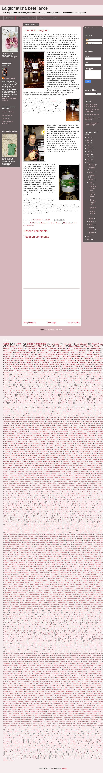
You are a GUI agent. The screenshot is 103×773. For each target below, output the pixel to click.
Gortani (11, 560)
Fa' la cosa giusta (88, 542)
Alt (92, 475)
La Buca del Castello (15, 580)
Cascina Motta (41, 514)
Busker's (83, 507)
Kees (56, 429)
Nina (102, 610)
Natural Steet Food (15, 610)
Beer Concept (32, 489)
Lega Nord (98, 584)
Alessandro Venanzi (55, 475)
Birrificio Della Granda (23, 370)
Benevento (55, 415)
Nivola (6, 612)
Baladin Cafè (46, 485)
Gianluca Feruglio (33, 397)
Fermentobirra (87, 544)
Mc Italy (35, 600)
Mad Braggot (47, 592)
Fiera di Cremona (41, 546)
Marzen (55, 380)
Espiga (85, 540)
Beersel (89, 489)
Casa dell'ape (12, 514)
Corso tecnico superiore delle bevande (88, 524)
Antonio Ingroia (49, 413)
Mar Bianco (45, 433)
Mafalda (19, 433)
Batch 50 (69, 487)
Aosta (44, 481)
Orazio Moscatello (76, 437)
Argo (82, 481)
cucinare (62, 348)
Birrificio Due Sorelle (8, 497)
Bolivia (99, 502)
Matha (78, 598)
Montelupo (23, 606)
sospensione (49, 465)
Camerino (76, 509)
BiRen (52, 388)
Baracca (89, 485)
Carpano (76, 419)
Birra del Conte (93, 493)
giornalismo (42, 407)
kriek (16, 362)
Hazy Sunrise (12, 564)
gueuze (69, 407)
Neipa (40, 610)
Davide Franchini (14, 423)
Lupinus (59, 590)
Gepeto (23, 554)
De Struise (59, 532)
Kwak (91, 429)
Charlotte (91, 419)
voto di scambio (47, 467)
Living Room (35, 588)
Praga (49, 374)
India (73, 570)
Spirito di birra (23, 447)
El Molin (74, 538)
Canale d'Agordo (22, 511)
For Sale (49, 548)
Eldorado (85, 538)
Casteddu (85, 514)
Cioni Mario (6, 522)
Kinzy (75, 576)
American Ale (18, 413)
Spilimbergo (13, 447)
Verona (28, 449)
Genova (17, 554)
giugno (91, 218)
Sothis (99, 401)
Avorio (84, 483)
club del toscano (10, 455)
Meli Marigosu (68, 600)
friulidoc (25, 354)
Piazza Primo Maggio (90, 439)
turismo (26, 386)
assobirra (85, 382)
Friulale (90, 550)
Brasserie (55, 344)
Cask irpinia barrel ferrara (65, 514)
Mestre (45, 399)
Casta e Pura (77, 514)
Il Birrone (28, 380)
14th (16, 469)
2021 (89, 146)
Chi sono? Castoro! (83, 518)
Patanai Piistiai (64, 439)
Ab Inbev (34, 386)
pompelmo (42, 463)
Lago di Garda (82, 582)
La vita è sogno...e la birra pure (92, 187)
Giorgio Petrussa (43, 556)
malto (98, 352)
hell (55, 459)
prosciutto (90, 385)
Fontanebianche (40, 548)
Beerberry (82, 489)
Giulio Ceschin (17, 558)
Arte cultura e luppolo (75, 413)
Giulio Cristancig (8, 427)
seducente (98, 409)
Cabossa (17, 509)
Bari (32, 487)
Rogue (51, 443)
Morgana (51, 606)
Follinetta (7, 548)
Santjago (70, 401)
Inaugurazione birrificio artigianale (61, 570)
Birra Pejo (45, 493)
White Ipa (42, 449)
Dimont (34, 423)
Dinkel (62, 534)
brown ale (39, 453)
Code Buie (74, 522)
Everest (34, 542)
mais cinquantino (53, 385)
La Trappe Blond (9, 582)
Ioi (48, 572)
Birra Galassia (32, 348)
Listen (28, 588)
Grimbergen (22, 562)
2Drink (38, 469)
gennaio (91, 233)
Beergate (28, 415)
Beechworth (16, 489)
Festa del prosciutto (20, 546)
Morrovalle (78, 606)
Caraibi (62, 419)
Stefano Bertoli (29, 382)
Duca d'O (63, 395)
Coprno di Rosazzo (38, 524)
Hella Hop (47, 564)
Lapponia (14, 584)
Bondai (42, 390)
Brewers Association (20, 419)
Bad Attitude (35, 388)
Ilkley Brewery (87, 568)
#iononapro (98, 467)
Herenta (69, 564)
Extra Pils (69, 542)
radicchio (98, 385)
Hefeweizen (31, 564)
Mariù (15, 598)
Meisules (60, 600)
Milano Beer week (54, 399)
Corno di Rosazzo (83, 392)
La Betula (83, 578)
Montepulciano (32, 606)
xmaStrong (72, 467)
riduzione (98, 463)
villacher (26, 467)
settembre (92, 175)
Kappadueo (40, 576)
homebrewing (54, 376)
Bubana (44, 507)
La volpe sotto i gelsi (50, 582)
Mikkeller (71, 602)
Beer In (21, 415)
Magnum (86, 592)
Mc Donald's (27, 600)
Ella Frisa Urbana (14, 540)
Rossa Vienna (10, 364)
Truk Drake (70, 447)
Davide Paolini (92, 530)
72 (71, 469)
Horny (48, 566)
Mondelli (46, 435)
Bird (31, 493)
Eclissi (70, 395)
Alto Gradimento (14, 477)
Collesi (90, 522)
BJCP (27, 485)
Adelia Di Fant (53, 386)
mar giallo (74, 368)
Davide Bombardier (61, 530)
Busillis (77, 507)
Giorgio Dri (34, 556)
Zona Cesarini (78, 449)
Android (59, 479)
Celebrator (74, 516)
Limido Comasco (69, 586)
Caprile (68, 511)
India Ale (79, 570)
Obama (51, 437)
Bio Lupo (87, 415)
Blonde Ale (29, 390)
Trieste (65, 223)
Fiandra (29, 546)
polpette (34, 463)
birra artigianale (81, 344)
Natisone (5, 610)
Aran (54, 481)
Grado (23, 427)
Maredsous (69, 596)
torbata (20, 386)
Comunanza (8, 524)
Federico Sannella (77, 544)
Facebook (21, 372)
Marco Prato (30, 399)
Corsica (74, 524)
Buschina (71, 507)
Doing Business (80, 534)
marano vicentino (65, 376)
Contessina (72, 392)
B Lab (5, 485)
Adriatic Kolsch (56, 471)
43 (68, 469)
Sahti (63, 443)
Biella (58, 388)
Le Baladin (86, 358)
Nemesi (46, 610)
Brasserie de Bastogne (96, 417)
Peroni (79, 439)
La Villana (28, 582)
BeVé (101, 487)
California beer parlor (46, 509)
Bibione (80, 415)
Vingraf (70, 223)
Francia (32, 550)
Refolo (5, 443)
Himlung (91, 564)
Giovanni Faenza (78, 556)
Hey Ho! (76, 564)
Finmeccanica (65, 546)
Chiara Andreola (9, 78)
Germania (38, 554)
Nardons (86, 608)
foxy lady (69, 457)
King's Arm (69, 576)
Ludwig (39, 590)
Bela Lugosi (11, 491)
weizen (40, 354)
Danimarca (82, 528)
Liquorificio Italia (21, 588)
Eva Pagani (27, 542)
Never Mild (57, 610)
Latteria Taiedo (34, 584)
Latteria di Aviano (44, 584)
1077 (12, 469)
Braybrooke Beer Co (47, 505)
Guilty (48, 562)
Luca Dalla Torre (97, 358)
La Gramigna (23, 431)
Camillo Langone (85, 509)
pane (72, 385)
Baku (38, 485)
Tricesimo (67, 344)
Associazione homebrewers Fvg (56, 354)
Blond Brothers (53, 417)
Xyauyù (49, 449)
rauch (91, 463)
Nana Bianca (79, 608)
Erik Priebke (78, 540)
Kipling (80, 576)
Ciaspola (68, 520)
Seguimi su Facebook (92, 28)
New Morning (14, 437)
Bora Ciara (63, 417)
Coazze (63, 522)
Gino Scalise (19, 556)
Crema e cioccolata (69, 526)
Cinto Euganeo (97, 520)
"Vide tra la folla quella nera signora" (92, 110)
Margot (76, 596)
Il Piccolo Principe (54, 568)
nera (32, 409)
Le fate (72, 584)
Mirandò (16, 435)
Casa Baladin (94, 511)
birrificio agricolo (16, 453)
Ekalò (60, 538)
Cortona (13, 526)
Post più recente (29, 323)
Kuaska (93, 397)
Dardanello (95, 528)
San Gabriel (70, 374)
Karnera (48, 576)
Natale (91, 399)
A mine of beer (78, 469)
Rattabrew (47, 401)
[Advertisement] (51, 304)
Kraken (38, 578)
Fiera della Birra (95, 348)
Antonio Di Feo (14, 481)
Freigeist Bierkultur (69, 550)
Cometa (101, 522)
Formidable (44, 425)
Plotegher (98, 380)
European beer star (16, 542)
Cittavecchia (7, 356)
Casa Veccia (52, 378)
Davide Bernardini (49, 530)
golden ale (6, 459)
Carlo (73, 511)
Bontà (18, 504)
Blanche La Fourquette (38, 502)
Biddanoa (89, 491)
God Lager (56, 558)
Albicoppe (33, 473)
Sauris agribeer (25, 445)
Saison (90, 352)
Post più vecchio (73, 323)
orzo (46, 409)
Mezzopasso (100, 600)
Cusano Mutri (88, 421)
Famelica (54, 544)
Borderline (43, 348)
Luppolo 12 (81, 431)
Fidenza (95, 423)
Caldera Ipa (35, 509)
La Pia (57, 580)
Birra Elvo (65, 388)
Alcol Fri (61, 473)
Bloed (52, 502)
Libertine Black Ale (62, 431)
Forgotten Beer (9, 397)
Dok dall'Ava (89, 534)
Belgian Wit (19, 491)
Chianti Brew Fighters (52, 358)
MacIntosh (31, 592)
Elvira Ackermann (43, 423)
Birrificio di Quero (8, 390)
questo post (53, 101)
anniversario (29, 451)
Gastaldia (87, 552)
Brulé (28, 507)
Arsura (64, 413)
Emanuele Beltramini (58, 362)
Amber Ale (74, 386)
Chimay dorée (13, 520)
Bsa (38, 507)
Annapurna (82, 479)
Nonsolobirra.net (7, 115)
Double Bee (45, 536)
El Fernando (67, 538)
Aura (74, 483)
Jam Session (20, 574)
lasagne (95, 459)
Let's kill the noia (42, 586)
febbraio (92, 230)
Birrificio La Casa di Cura (36, 497)
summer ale (17, 411)
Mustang (48, 608)
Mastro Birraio (50, 223)
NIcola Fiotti (66, 608)
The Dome (50, 447)
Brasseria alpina (86, 370)
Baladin (5, 415)
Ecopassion (33, 538)
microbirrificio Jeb (49, 461)
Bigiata (9, 493)
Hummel (59, 566)
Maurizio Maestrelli (81, 433)
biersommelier (7, 405)
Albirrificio (41, 473)
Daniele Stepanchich (23, 395)
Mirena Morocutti (24, 604)
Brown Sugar (16, 507)
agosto (91, 179)
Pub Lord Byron (88, 441)
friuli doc (98, 360)
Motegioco (100, 606)
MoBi (23, 435)
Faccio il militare (39, 544)
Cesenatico (35, 518)
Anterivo (89, 479)
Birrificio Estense (36, 370)
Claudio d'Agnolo (55, 522)
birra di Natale (46, 368)
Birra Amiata (37, 493)
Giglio (96, 554)
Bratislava (75, 504)
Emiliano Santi (78, 395)
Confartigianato (67, 358)
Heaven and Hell (22, 564)
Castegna (92, 514)
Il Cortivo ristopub (89, 566)
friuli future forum (79, 457)
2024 (89, 137)
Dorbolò (38, 536)
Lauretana (54, 584)
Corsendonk (67, 524)
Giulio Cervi (8, 558)
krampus (87, 459)
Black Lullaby (94, 499)
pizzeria (27, 463)
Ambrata (29, 362)
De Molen (35, 532)
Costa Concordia (21, 526)
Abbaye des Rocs (96, 469)
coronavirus (41, 385)
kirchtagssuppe (70, 459)
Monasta (71, 604)
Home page (9, 18)
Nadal (85, 399)
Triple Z (62, 447)
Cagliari (24, 509)
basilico (67, 451)
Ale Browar (68, 473)
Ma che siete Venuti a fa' (19, 592)
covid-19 (63, 455)
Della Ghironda (94, 532)
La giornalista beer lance (25, 8)
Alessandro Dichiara (29, 475)
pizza (66, 409)
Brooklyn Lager (7, 507)
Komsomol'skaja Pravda (21, 578)
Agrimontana (84, 471)
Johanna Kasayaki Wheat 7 (67, 574)
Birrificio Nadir (60, 497)
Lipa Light (90, 586)
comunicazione (81, 405)
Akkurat (11, 473)
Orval (93, 437)
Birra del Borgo (84, 388)
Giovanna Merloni (46, 397)
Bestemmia (57, 491)
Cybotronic (41, 528)
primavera (50, 463)
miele (81, 368)
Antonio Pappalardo (25, 481)
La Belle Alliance (75, 578)
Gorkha (5, 560)
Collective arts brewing (10, 421)
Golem (69, 558)
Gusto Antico (60, 562)
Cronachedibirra (7, 528)
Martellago (29, 598)
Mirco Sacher (15, 604)
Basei (19, 378)
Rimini (5, 350)
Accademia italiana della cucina (25, 471)
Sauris (13, 350)
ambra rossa (79, 403)
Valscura (53, 348)
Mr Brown (13, 608)
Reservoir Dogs (20, 443)
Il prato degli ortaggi (66, 568)
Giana (72, 554)
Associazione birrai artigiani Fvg (22, 358)
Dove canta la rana (65, 536)
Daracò (89, 528)
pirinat (74, 376)
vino (32, 411)
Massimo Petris (51, 598)
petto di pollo (9, 463)
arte (37, 451)
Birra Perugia (53, 493)
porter (22, 362)
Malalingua (98, 592)
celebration (74, 453)
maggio (91, 221)
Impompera (33, 570)
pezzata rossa (19, 463)
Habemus (73, 562)
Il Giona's (86, 372)
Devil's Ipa (40, 534)
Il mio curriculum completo (26, 18)
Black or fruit (12, 502)
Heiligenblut (40, 564)
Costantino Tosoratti (33, 526)
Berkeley (38, 491)
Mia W (7, 602)
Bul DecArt (63, 507)
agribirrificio (80, 360)
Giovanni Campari (66, 556)
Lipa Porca (98, 586)
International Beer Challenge (10, 572)
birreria (90, 356)
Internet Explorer (24, 572)
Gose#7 (23, 560)
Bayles (96, 487)
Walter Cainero (35, 368)
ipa (21, 346)
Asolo (30, 483)
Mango (77, 594)
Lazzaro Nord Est (63, 584)
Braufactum (19, 505)
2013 (89, 239)
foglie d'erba (60, 346)
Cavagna (22, 516)
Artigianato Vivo (97, 481)
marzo (91, 227)
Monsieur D (62, 435)
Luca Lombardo (12, 590)
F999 (89, 423)
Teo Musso (50, 360)
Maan (13, 433)
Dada (60, 528)
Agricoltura (70, 471)
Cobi (68, 522)
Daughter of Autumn (37, 530)
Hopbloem (41, 566)
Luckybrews (11, 399)
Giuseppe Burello (70, 372)
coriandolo (42, 455)
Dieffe (57, 534)
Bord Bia (24, 504)
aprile (91, 224)
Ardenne (70, 481)
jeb (33, 354)
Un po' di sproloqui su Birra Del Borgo (92, 124)
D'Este (47, 528)
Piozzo (34, 401)
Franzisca (54, 550)
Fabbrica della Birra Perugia (16, 544)
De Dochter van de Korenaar (12, 532)
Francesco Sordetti (23, 550)
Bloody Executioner (61, 502)
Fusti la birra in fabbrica (40, 552)
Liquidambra (97, 366)
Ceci (55, 516)
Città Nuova (5, 118)
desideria (85, 455)
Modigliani (30, 435)
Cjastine (98, 419)
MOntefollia (8, 592)
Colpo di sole (23, 421)
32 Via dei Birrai (47, 469)
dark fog (71, 455)
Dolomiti (5, 536)
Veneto (31, 403)
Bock (35, 390)
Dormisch (55, 395)
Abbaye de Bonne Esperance (63, 411)
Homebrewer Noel (16, 566)
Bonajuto (12, 504)
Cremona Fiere (80, 526)
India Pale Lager (88, 570)
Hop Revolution (27, 566)
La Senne (77, 580)
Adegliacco (47, 471)
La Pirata (32, 431)
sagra (90, 409)
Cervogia (83, 419)
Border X (30, 504)
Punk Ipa (98, 441)
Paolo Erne (19, 360)
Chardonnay (56, 518)
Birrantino (39, 495)
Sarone (28, 360)
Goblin (49, 558)
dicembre (92, 165)
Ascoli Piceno (17, 483)
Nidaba (90, 610)
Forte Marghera (58, 548)
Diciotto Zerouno (75, 378)
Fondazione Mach (17, 548)
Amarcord (28, 477)
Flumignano (35, 425)
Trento (11, 403)
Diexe (33, 395)
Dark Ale (11, 530)
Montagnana (6, 606)
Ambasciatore (7, 413)
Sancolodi (24, 368)
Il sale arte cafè (78, 568)
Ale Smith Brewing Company (81, 473)
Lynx (89, 590)
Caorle (43, 511)
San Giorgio (70, 443)
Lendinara (27, 586)
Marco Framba (35, 596)
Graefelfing (38, 560)
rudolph (10, 465)
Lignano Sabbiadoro (58, 586)
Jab (14, 574)
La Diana (98, 429)
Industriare (98, 570)
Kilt (63, 576)
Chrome (62, 520)
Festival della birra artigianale (63, 350)
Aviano (79, 483)
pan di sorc (53, 409)
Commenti (90, 43)
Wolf (89, 374)
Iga (59, 366)
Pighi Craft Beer (22, 441)
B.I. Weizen (12, 485)
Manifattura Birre (92, 594)
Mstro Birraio (21, 608)
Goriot (99, 558)
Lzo (93, 590)
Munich (35, 608)
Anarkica (93, 477)
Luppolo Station (91, 431)
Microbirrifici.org (62, 602)
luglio (91, 182)
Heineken (66, 397)
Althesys (5, 477)
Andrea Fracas (29, 479)
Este (90, 540)
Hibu (86, 564)
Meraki (38, 399)
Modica (61, 604)
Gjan (35, 558)
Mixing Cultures (53, 604)
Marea (62, 596)
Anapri (26, 413)
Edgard (39, 538)
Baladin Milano (56, 485)
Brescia (57, 505)
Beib (4, 491)
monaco (58, 461)
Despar (22, 534)
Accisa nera (43, 386)
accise (31, 364)
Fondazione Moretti (29, 548)
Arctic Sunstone (62, 481)
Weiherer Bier (47, 403)
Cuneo (34, 528)
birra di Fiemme (18, 405)
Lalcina (99, 582)
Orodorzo (87, 437)
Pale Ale (17, 354)
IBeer (21, 380)
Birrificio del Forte (43, 499)
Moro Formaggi (69, 606)
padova (84, 461)
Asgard (25, 483)
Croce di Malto (63, 378)
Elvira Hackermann (26, 540)
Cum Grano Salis (26, 528)
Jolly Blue (79, 574)
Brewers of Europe (66, 505)
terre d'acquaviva (60, 465)
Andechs (5, 479)
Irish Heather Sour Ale (65, 572)
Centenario (6, 518)
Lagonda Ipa (91, 582)
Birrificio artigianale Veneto (22, 417)
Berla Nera (64, 415)
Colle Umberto (82, 522)
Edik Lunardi (46, 538)
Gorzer (17, 560)
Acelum (5, 370)
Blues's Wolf (71, 502)
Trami (5, 403)
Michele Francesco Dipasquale (28, 602)
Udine (6, 343)
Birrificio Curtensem (96, 495)
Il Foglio (98, 566)
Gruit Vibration (40, 562)
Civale (24, 522)
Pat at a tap (54, 439)
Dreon (79, 536)
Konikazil (31, 578)
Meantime (41, 600)
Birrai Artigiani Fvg (23, 495)
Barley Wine (44, 388)
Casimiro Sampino (52, 514)
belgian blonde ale (84, 451)
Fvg (69, 425)
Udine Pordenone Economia (7, 122)
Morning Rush (59, 606)
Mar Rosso (54, 433)
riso (4, 465)
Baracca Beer (97, 485)
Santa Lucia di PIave (34, 346)
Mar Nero (6, 368)
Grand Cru (30, 427)
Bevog (63, 491)
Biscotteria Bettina (62, 499)
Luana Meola (95, 588)
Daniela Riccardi (10, 395)
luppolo (42, 350)
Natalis (86, 435)
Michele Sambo (52, 602)
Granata (74, 560)
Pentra (14, 401)
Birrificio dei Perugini (31, 499)
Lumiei (53, 590)
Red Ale (56, 374)
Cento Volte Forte (15, 518)
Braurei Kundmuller (35, 505)
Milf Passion (83, 602)
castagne (33, 385)
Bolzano (5, 504)
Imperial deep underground (21, 570)
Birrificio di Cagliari (73, 370)
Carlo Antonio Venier (25, 392)
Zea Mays (63, 449)
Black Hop (77, 499)
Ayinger (99, 483)
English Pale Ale (64, 423)
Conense (49, 421)
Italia (34, 380)
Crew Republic (90, 526)
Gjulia (53, 366)
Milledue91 (8, 435)
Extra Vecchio (78, 542)
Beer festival (56, 489)
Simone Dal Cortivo (81, 401)
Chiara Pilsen (97, 370)
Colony (65, 392)
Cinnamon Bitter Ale (86, 520)
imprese (61, 459)
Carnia (43, 392)
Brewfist (30, 419)
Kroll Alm (44, 578)
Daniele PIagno (73, 528)
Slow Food (19, 382)
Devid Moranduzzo (31, 534)
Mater (72, 433)
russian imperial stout (21, 465)
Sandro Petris (15, 445)
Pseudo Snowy (77, 441)
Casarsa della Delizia (30, 514)
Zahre (49, 346)
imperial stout (7, 362)
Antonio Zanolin (84, 386)
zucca (91, 376)
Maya (21, 600)
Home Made (6, 566)
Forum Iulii (76, 548)
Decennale (74, 532)
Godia (17, 427)
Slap (6, 447)
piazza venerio (80, 385)
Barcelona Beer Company (22, 487)
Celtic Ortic (90, 516)
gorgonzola (28, 459)
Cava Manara (14, 516)
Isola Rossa (86, 572)
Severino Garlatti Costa (22, 352)
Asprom (12, 378)
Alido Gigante (97, 411)
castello (66, 453)
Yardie (55, 449)
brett (34, 405)
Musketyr (41, 608)
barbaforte (59, 451)
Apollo (58, 413)
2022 (89, 143)
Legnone (87, 366)
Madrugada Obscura (70, 592)
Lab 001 (60, 582)
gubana (62, 407)
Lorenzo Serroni (98, 362)
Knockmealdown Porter (95, 576)
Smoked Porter (81, 374)
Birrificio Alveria (85, 495)
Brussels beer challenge (68, 390)
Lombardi (60, 588)
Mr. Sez (78, 435)
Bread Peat (8, 419)
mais (12, 461)
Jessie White (55, 574)
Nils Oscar (78, 380)
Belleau (32, 491)
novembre (92, 168)
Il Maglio (81, 397)
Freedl (60, 550)
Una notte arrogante (91, 213)
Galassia (77, 358)
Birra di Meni (18, 348)
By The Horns (97, 507)
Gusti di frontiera (94, 350)
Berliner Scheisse (47, 491)
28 (34, 469)
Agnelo (63, 471)
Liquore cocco (11, 588)
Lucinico (33, 590)
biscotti (28, 405)
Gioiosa (27, 556)
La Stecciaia (92, 580)
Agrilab (76, 471)
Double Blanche (54, 536)
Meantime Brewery (51, 600)
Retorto (5, 382)
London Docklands (69, 588)
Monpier (54, 435)
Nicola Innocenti (25, 437)
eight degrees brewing (11, 457)
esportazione (31, 457)
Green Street (97, 560)
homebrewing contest (89, 407)
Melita (75, 600)
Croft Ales (98, 526)
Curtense (79, 421)
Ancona (99, 477)
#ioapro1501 (90, 467)
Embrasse (35, 540)
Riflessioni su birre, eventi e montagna (91, 105)
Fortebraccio (67, 548)
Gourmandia (57, 397)
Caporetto (49, 511)
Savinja (34, 445)
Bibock (83, 491)
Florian (95, 546)
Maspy (43, 598)
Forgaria (59, 372)
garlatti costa (44, 352)
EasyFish (25, 538)
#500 (83, 467)
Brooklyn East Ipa (96, 505)
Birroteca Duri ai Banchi (39, 417)
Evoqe (83, 423)
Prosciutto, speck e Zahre (91, 194)
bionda (83, 356)
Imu (88, 397)
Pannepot (33, 439)
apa (26, 356)
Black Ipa (37, 378)
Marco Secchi (55, 596)
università (6, 358)
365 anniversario (61, 469)
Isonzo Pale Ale (34, 429)
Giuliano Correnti (98, 556)
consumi (90, 405)
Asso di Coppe (96, 386)
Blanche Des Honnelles (24, 502)
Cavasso (49, 516)
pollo (71, 409)
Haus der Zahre (89, 562)
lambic (63, 364)
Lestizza (34, 586)
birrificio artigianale (36, 343)
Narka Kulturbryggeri (96, 608)
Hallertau (80, 562)
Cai (29, 509)
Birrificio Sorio (20, 499)
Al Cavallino (19, 473)
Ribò (29, 443)
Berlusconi (73, 415)
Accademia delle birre (75, 364)
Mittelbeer (44, 604)
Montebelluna (15, 606)
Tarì (44, 447)
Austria (12, 370)
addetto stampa (89, 449)
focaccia (61, 457)
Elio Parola (92, 538)
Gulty (54, 427)
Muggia (79, 399)
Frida (77, 550)
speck (85, 376)
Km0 (86, 576)
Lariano (21, 584)
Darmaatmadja (26, 530)
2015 (89, 162)
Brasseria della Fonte (81, 417)
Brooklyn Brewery (85, 505)
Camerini (8, 392)
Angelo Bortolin (67, 479)
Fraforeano (6, 550)
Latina (26, 584)
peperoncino (99, 461)
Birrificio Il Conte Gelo (22, 497)
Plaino (83, 352)
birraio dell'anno (8, 385)
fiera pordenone (30, 376)
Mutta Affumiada (57, 608)
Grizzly (38, 427)
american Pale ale (18, 451)
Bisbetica (52, 499)
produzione (66, 463)
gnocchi (50, 407)
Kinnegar (76, 429)
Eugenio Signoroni (98, 540)
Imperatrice (8, 570)
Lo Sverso (53, 588)
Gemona (86, 425)
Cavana (43, 516)
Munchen (29, 608)
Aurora (27, 388)
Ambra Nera (50, 477)
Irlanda (26, 429)
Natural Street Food (27, 610)
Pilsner (31, 441)
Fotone (99, 548)
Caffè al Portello (90, 390)
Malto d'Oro (45, 594)
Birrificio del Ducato (93, 354)
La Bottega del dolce (94, 578)
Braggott (42, 504)
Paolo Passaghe (88, 380)
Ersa (83, 378)
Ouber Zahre (7, 439)
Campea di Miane (96, 509)
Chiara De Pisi (93, 518)
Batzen (75, 487)
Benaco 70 (6, 354)
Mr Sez (73, 399)
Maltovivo (27, 433)
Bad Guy (98, 413)
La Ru (99, 372)
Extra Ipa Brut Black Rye (58, 542)
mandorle (25, 461)
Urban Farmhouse (21, 403)
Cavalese (29, 516)
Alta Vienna (98, 475)
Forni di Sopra (72, 362)
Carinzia (69, 419)
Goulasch (30, 560)
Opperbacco (32, 374)
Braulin (25, 505)
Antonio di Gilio (37, 481)
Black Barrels (19, 390)
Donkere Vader (13, 536)
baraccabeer (97, 374)
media (32, 461)
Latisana (52, 431)
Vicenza (38, 403)
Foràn (82, 548)
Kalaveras (32, 576)
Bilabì (15, 493)
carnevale (25, 385)
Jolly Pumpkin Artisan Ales (90, 574)
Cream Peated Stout (57, 526)
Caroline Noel (80, 511)
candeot (46, 453)
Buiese (57, 507)
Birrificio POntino (83, 497)
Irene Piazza (54, 572)
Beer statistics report (66, 489)
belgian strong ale (95, 382)
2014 (89, 236)
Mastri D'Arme (64, 433)
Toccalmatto (60, 360)
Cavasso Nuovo (28, 366)
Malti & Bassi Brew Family (33, 594)
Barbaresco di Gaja (8, 487)
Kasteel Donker (56, 576)
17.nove (21, 469)
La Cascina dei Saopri (28, 580)
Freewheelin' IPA (84, 362)
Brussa (57, 390)
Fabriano (87, 395)
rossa (79, 376)
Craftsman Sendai (45, 526)
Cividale (36, 522)
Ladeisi (67, 582)
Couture (93, 392)
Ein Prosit (54, 538)
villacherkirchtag (35, 467)
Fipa (28, 425)
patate (60, 409)
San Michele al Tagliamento (85, 443)
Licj (50, 586)
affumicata (70, 360)
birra (18, 343)
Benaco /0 (36, 415)
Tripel (56, 382)
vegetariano (6, 467)
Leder (91, 584)
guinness (49, 459)
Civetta (30, 522)
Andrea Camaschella (36, 413)
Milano (61, 380)
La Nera (52, 580)
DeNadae (66, 532)
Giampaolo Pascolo (63, 554)
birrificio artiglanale (42, 364)
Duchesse (13, 538)
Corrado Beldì (58, 524)
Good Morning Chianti (78, 558)
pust (86, 463)
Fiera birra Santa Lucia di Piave (45, 372)
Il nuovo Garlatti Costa (92, 114)
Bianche (69, 491)
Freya (52, 425)
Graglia (45, 560)
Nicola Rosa (83, 610)
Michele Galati (42, 602)
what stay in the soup (60, 467)
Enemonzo (54, 423)
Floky (90, 546)
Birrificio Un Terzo (60, 370)
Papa (39, 439)
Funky (16, 552)
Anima (75, 479)
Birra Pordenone (63, 493)
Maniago (83, 594)
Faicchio (48, 544)
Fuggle (58, 425)
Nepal (99, 435)
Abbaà (5, 471)
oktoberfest (39, 409)
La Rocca (70, 580)
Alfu (63, 475)
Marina (90, 596)
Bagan (33, 485)
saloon (31, 465)
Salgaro (63, 401)
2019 (89, 151)
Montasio (71, 435)
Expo (89, 378)
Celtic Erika (82, 516)
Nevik (76, 610)
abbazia (70, 403)
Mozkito (7, 608)
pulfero (81, 463)
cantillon (64, 405)
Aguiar (90, 471)
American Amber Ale (66, 477)
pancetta (91, 461)
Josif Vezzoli (12, 576)
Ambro (56, 477)
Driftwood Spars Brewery (89, 536)
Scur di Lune (42, 445)
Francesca (14, 550)
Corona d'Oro (48, 524)
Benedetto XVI (45, 415)
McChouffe (92, 433)
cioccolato (6, 376)
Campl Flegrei (7, 511)
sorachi (5, 386)
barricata (98, 403)
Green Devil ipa (88, 560)
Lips (4, 588)
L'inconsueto (78, 366)
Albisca (48, 473)
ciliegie (95, 453)
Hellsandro (62, 564)
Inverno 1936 (42, 572)
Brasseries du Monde (65, 504)
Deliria (80, 532)
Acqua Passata (38, 471)
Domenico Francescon (43, 395)
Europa (7, 542)
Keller (62, 429)
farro (35, 407)
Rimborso (36, 443)
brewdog (40, 405)
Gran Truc (58, 560)
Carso (87, 511)
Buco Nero (50, 507)
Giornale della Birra (8, 112)
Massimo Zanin (71, 598)
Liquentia (6, 374)
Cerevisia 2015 (26, 518)
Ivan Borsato (67, 366)
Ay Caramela (92, 483)
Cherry (73, 518)
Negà (35, 610)
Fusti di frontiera (21, 397)
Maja (92, 592)
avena (51, 451)
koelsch (80, 459)
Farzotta (68, 544)
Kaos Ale (49, 429)
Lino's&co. (79, 586)
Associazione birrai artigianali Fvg (13, 388)
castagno (59, 453)
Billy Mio (20, 493)
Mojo (66, 604)
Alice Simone (69, 475)
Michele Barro (14, 602)
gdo (94, 457)
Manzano (12, 596)
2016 (89, 159)
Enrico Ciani (43, 540)
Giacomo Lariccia (96, 425)
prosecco (74, 463)
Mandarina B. (69, 594)
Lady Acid (73, 582)
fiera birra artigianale (17, 376)
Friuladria (83, 550)
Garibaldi (80, 552)
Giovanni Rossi (88, 556)
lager (57, 356)
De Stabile (51, 532)
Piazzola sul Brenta (23, 401)
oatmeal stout (64, 385)
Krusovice (51, 578)
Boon (44, 378)
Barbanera (13, 415)
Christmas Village (53, 520)
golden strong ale (17, 459)
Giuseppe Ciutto (27, 558)
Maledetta (21, 594)
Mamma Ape (53, 594)
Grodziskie (14, 380)
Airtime (96, 471)
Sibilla (71, 445)
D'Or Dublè (54, 528)
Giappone (90, 554)
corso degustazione (53, 455)
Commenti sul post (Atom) (54, 330)
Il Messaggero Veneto (42, 568)
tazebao (12, 386)
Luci (19, 590)
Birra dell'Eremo (12, 495)
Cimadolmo (76, 520)
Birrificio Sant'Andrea (8, 499)
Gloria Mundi (42, 558)
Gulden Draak (47, 427)
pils (69, 348)
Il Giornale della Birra (15, 568)
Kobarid (5, 578)
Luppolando (9, 360)
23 (31, 469)
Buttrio (49, 419)
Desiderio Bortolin (13, 534)
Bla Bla (71, 499)
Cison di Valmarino (16, 522)
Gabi (49, 552)
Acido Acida (88, 364)
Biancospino (77, 491)
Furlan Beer (28, 552)
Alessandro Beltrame (16, 475)
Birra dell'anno (97, 415)
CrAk (64, 421)
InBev (48, 570)
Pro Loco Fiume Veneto (64, 441)
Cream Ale (71, 421)
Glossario (53, 18)
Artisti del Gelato (7, 483)
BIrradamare (20, 485)
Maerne (80, 592)
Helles (79, 372)
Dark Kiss (18, 530)
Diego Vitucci (25, 423)
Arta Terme (88, 481)
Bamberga (71, 485)
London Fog (79, 588)
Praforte (43, 441)
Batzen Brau (83, 487)
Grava (80, 560)
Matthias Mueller (7, 600)
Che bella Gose (66, 518)
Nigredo (96, 610)
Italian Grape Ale (95, 572)
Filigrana (58, 546)
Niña (12, 612)
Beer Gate (48, 489)
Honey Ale (74, 397)
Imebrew (95, 568)
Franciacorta (39, 550)
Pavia (73, 439)
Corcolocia (57, 421)
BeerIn (75, 489)
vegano (99, 465)
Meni (19, 374)
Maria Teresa (83, 596)
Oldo (57, 437)
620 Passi (39, 411)
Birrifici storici (57, 495)
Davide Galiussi (72, 530)
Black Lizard (85, 499)
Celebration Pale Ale (64, 516)
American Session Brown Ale (80, 477)
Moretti (45, 606)
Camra (14, 511)
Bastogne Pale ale (46, 487)
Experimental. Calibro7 (44, 542)
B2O (53, 352)
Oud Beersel (17, 439)
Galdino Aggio (72, 552)
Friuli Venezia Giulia (45, 356)
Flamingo (84, 546)
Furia (22, 552)
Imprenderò (41, 570)
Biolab (26, 493)
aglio (97, 449)
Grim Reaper (14, 562)
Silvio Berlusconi (80, 445)
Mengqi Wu (82, 600)
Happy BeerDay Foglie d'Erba (92, 201)
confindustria (33, 455)
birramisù (57, 368)
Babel (91, 413)
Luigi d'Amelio (46, 590)
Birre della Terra (48, 495)
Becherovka (8, 489)
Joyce (43, 429)
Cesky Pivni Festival (45, 518)
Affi (62, 386)
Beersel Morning (97, 489)
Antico (95, 479)
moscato (65, 461)
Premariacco (51, 441)
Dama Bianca (7, 372)
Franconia (47, 550)
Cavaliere (36, 516)
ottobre (91, 172)
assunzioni (44, 451)
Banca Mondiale (80, 485)
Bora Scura (49, 390)
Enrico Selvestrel (59, 540)
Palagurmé (42, 374)
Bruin (23, 507)
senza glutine (7, 411)
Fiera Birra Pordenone (70, 356)
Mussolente (69, 380)
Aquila (49, 481)
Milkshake (91, 602)
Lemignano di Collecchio (16, 586)
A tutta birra (48, 411)
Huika (53, 566)
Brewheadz (75, 505)
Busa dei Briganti (40, 419)
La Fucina (45, 580)
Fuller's (11, 552)
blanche (6, 348)
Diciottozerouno (50, 534)
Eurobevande (75, 423)
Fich (34, 546)
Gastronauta (95, 552)
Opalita (7, 401)
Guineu (53, 562)
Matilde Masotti (86, 598)
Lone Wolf (87, 588)
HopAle (35, 566)
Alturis (22, 477)
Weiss (56, 403)
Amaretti (35, 477)
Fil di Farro (51, 546)
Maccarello (39, 592)
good (56, 407)
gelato (99, 457)
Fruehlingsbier (97, 550)
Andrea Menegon (39, 479)
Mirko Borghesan (35, 604)
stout (49, 350)
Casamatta (20, 514)
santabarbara (39, 465)
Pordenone (11, 346)
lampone (15, 409)
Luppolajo (72, 590)
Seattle (50, 445)
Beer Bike (24, 489)
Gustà (67, 562)
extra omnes (41, 457)
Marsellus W (21, 598)
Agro (66, 386)
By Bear (90, 507)
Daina (65, 528)
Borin (36, 504)
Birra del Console (82, 493)
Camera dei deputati (66, 509)
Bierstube (96, 491)
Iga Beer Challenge (78, 566)
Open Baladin (65, 437)
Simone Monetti (91, 445)
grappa (42, 459)
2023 (89, 140)
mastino (98, 356)
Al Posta (26, 473)
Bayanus (90, 487)
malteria (18, 461)
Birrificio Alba (75, 495)
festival (55, 457)
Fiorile (72, 546)
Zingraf (70, 449)
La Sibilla (84, 580)
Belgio (33, 356)
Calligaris (56, 509)
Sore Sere (92, 401)
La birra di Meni (42, 431)
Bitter (7, 366)
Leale (86, 584)
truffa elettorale (90, 465)
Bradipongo (39, 358)
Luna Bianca (21, 399)
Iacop (69, 566)
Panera (25, 439)
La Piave (63, 580)
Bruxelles (80, 390)
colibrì (18, 455)
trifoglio (81, 465)
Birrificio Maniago (49, 497)
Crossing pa (17, 528)
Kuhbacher (85, 429)
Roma (12, 382)
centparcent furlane (85, 453)
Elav (15, 372)
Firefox (78, 546)
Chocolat (21, 520)
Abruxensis (11, 471)
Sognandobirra (21, 364)
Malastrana (13, 594)
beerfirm (74, 451)
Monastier (38, 435)
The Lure (18, 356)
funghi (88, 457)
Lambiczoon (6, 584)
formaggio (40, 376)
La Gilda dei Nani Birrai (10, 431)
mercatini (39, 461)
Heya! (81, 564)
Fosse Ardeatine (91, 548)
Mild (77, 602)
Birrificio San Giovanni (95, 497)
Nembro (92, 435)
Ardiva (76, 481)
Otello (99, 437)
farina (49, 457)
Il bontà (14, 429)
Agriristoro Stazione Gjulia (82, 411)
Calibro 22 (100, 390)
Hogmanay (98, 564)
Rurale (57, 443)
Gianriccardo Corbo (81, 554)
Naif (72, 608)
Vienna (35, 449)
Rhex (62, 374)
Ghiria (54, 554)
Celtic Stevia (98, 516)
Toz (57, 447)
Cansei (31, 511)
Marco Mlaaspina (45, 596)
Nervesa (5, 437)
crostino (29, 407)
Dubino (7, 538)
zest (78, 467)
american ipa (89, 403)
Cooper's (28, 524)
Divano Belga (70, 534)
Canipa (15, 392)
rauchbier (78, 409)
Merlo (88, 600)
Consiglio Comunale (19, 524)
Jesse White (46, 574)
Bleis (47, 502)
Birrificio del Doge (96, 388)
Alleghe (88, 475)
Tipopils (50, 382)
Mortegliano (92, 606)
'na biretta (5, 469)
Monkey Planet (97, 604)
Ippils (19, 429)
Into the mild (34, 572)
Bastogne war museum (59, 487)
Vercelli (22, 449)
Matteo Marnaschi (96, 598)
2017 (89, 157)
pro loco (58, 463)
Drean (73, 536)
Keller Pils (69, 429)
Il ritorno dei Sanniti (92, 208)
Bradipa (70, 417)
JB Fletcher (8, 574)
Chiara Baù (57, 392)
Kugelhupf (59, 578)
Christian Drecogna (42, 520)
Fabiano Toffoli (29, 544)
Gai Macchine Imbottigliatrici (59, 552)
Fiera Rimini (30, 372)
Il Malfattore (32, 568)
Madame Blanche (57, 592)
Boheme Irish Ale (91, 502)
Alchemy (54, 473)
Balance (64, 485)
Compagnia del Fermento (36, 421)
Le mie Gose (79, 584)
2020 (89, 148)
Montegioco (64, 399)
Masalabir (36, 598)
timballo (69, 465)
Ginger (5, 556)
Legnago (5, 586)
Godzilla (32, 223)
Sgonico (65, 445)
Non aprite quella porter (39, 437)
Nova (24, 374)
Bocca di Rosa (81, 502)
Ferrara (95, 378)
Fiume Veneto (81, 350)
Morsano (85, 606)
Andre (11, 479)
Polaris (40, 401)
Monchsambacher (87, 604)
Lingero (73, 431)
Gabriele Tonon (77, 425)
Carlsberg (36, 392)
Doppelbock (31, 536)
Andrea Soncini (51, 479)
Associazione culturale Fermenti (47, 483)
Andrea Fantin (19, 479)
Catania (7, 516)
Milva (97, 602)
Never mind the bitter (67, 610)
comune (25, 455)
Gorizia (96, 346)
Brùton (33, 507)
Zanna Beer (70, 382)
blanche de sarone (28, 453)
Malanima (5, 594)
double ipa (94, 455)
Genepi (11, 554)
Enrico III (51, 540)
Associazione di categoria (64, 483)
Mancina (61, 594)
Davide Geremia (82, 530)
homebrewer (77, 407)
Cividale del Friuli (44, 522)
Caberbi (11, 509)
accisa (78, 382)
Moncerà (78, 604)
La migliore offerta (37, 582)
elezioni (23, 457)
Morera (40, 606)
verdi (14, 467)
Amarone (42, 477)
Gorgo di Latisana (91, 558)
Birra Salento (72, 493)
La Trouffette (19, 582)
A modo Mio (87, 469)
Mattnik (16, 600)
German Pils (30, 554)
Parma (46, 439)
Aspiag (35, 483)
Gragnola (51, 560)
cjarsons (71, 405)
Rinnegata (59, 223)
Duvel (19, 538)
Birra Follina (73, 388)
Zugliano (62, 403)
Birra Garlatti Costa (80, 348)
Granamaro (67, 560)
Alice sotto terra (79, 475)
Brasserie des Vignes (52, 504)
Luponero (65, 590)
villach (19, 467)
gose (35, 459)
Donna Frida (22, 536)
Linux (85, 586)
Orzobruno (15, 368)
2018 (89, 154)
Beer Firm (40, 489)
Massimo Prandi (61, 598)
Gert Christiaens (47, 554)
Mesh (93, 600)
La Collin (38, 580)
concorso (65, 368)
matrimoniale (24, 409)
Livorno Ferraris (45, 588)
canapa (89, 360)
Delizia (86, 532)
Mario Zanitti (8, 598)
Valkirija (15, 449)
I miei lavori (42, 18)
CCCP (5, 509)
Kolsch (93, 372)
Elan (79, 538)
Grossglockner (31, 562)
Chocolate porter (30, 520)
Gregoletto (6, 562)
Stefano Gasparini (35, 447)
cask (52, 453)
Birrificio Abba (66, 495)
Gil (100, 554)
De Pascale (44, 532)
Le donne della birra (44, 380)
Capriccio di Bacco (59, 511)
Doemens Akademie (42, 366)
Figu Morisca (21, 425)
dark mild (78, 455)
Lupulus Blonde (82, 590)
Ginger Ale (11, 556)
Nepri (51, 610)
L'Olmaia (66, 578)
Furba (64, 425)
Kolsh (11, 578)
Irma (74, 572)
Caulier (50, 392)
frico (46, 376)
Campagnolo (16, 366)
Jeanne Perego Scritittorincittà (33, 574)
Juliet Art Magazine (23, 576)
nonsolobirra (90, 368)
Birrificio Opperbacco (71, 497)
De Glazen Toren (26, 532)
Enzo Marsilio (69, 540)
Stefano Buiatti (39, 360)
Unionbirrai (21, 350)
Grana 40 (74, 352)
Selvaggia (57, 445)
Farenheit (61, 544)
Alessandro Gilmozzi (42, 475)
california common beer (52, 405)
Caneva (55, 419)
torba (75, 465)
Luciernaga (25, 590)
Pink (37, 441)
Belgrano (26, 491)
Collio (95, 522)
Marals (18, 596)
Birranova (32, 495)
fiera (35, 352)
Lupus (13, 374)
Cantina (37, 511)
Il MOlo (25, 568)
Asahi (85, 413)
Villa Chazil (32, 350)
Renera (12, 443)
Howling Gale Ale (84, 427)
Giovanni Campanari (55, 556)
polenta (98, 368)
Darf (96, 421)
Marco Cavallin (26, 596)
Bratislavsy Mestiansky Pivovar (88, 504)
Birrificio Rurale (7, 417)
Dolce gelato (98, 534)
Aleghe (93, 473)
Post (88, 40)
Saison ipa (56, 401)
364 (54, 469)
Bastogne (37, 487)
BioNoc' (36, 362)
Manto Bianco (36, 433)
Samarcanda (7, 352)
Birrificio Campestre (77, 354)
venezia (26, 411)
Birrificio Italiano (48, 370)
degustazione (54, 364)
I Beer (64, 566)
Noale (16, 612)
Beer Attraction (63, 352)
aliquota (8, 451)
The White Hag (40, 382)
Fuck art (5, 552)
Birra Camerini (27, 378)
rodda (85, 409)
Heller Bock (55, 564)
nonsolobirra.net (75, 461)
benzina (95, 451)
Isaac (79, 572)
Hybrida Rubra (40, 223)
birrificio (17, 385)
